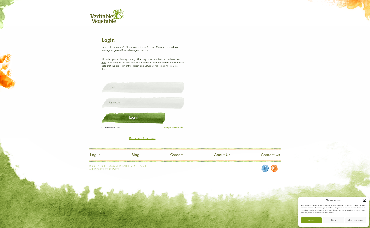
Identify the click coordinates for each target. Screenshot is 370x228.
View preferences (355, 220)
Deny (333, 220)
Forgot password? (173, 128)
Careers (176, 155)
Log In (95, 155)
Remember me (112, 128)
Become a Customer (142, 138)
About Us (222, 155)
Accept (311, 220)
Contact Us (270, 155)
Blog (135, 155)
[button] (364, 200)
